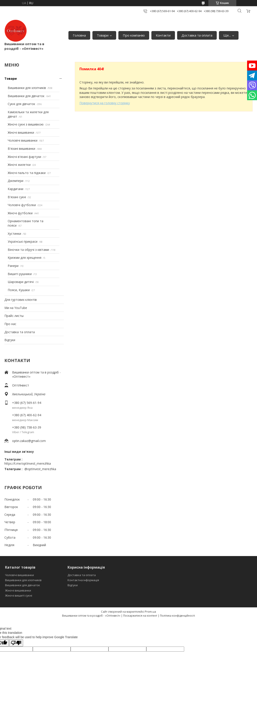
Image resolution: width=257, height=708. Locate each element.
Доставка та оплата (197, 35)
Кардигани (15, 189)
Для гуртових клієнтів (20, 300)
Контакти (163, 35)
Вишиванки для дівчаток (26, 96)
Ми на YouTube (15, 308)
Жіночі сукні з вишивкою (26, 124)
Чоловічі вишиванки (22, 140)
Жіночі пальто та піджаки (27, 173)
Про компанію (134, 35)
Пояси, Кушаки (19, 290)
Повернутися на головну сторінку (104, 103)
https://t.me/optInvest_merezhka (27, 463)
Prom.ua (150, 612)
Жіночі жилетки (19, 165)
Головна (79, 35)
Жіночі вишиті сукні (18, 595)
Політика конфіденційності (177, 615)
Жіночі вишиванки (21, 132)
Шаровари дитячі (21, 282)
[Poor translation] (16, 643)
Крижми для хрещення (24, 257)
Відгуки (9, 340)
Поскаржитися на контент (140, 615)
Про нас (10, 324)
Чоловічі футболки (22, 205)
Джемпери (15, 181)
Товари (102, 35)
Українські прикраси (22, 241)
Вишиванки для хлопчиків (27, 88)
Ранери (13, 266)
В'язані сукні (17, 197)
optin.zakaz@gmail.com (29, 441)
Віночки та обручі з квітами (28, 250)
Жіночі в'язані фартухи (24, 157)
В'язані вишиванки (21, 148)
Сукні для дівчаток (21, 104)
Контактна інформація (83, 580)
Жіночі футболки (20, 213)
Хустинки (14, 233)
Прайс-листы (14, 316)
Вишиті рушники (20, 274)
